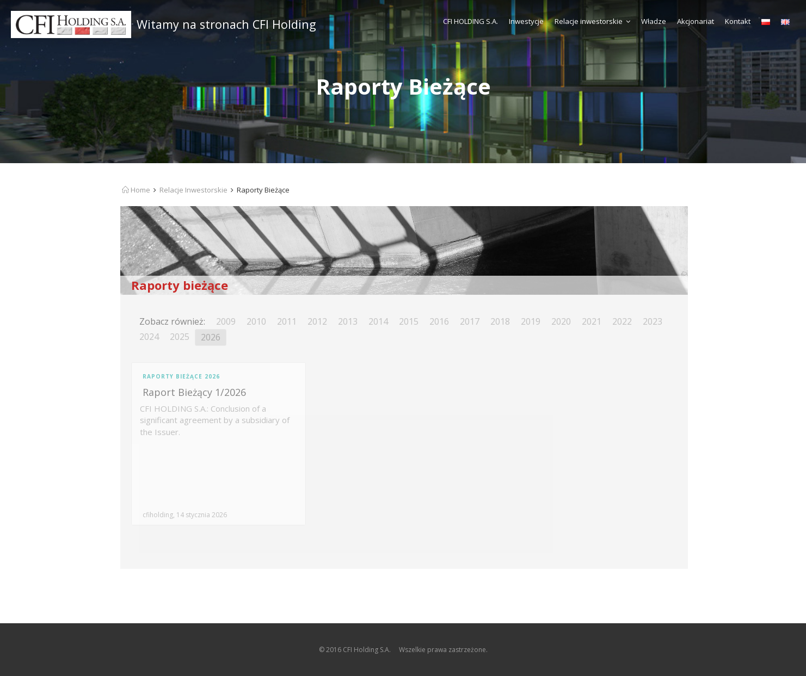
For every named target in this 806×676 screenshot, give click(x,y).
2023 (652, 321)
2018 (500, 321)
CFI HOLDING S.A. (470, 21)
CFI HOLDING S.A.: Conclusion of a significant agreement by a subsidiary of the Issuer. (215, 420)
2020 (561, 321)
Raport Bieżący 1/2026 (194, 392)
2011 (287, 321)
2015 (409, 321)
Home (136, 190)
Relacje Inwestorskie (193, 190)
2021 (591, 321)
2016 (439, 321)
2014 (378, 321)
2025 (179, 337)
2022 (622, 321)
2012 (317, 321)
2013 (348, 321)
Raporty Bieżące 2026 (181, 376)
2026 (210, 337)
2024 (149, 337)
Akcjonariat (695, 21)
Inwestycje (526, 21)
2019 (530, 321)
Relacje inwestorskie (592, 21)
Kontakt (737, 21)
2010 (256, 321)
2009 (226, 321)
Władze (653, 21)
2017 (469, 321)
